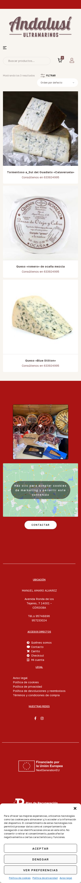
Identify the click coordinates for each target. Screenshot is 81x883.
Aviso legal (66, 878)
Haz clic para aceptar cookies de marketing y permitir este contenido (40, 490)
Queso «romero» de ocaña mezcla (40, 266)
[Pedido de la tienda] (57, 83)
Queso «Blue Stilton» (40, 360)
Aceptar (40, 848)
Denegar (40, 859)
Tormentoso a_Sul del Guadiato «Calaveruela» (40, 172)
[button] (75, 808)
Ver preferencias (40, 870)
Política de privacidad (45, 878)
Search (45, 61)
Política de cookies (19, 878)
